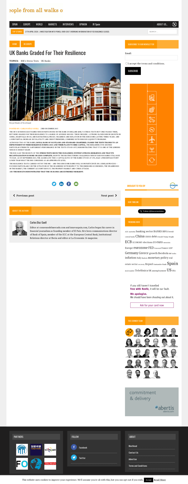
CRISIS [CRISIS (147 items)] (148, 236)
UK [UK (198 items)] (149, 270)
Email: (128, 53)
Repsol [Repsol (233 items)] (149, 264)
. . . (174, 24)
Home (14, 43)
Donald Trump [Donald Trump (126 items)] (162, 237)
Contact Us (133, 452)
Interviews (68, 24)
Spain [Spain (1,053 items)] (172, 263)
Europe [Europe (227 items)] (129, 248)
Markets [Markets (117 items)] (144, 258)
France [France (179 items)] (164, 248)
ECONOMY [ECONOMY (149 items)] (137, 242)
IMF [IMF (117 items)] (170, 253)
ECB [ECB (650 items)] (128, 241)
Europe (26, 24)
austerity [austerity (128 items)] (132, 231)
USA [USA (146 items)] (174, 270)
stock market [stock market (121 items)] (129, 271)
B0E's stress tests (30, 60)
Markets (52, 24)
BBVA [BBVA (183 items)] (165, 231)
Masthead (133, 445)
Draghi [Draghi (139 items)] (171, 236)
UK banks (46, 60)
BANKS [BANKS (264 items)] (157, 231)
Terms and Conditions (138, 465)
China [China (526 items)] (140, 236)
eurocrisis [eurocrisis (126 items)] (166, 242)
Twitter (78, 458)
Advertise (133, 459)
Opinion (83, 24)
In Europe (28, 43)
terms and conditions (152, 63)
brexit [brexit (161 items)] (171, 231)
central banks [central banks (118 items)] (130, 237)
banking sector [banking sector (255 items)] (144, 231)
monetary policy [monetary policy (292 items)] (158, 257)
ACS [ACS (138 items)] (126, 231)
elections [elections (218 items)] (147, 242)
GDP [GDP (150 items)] (171, 248)
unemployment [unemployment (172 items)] (159, 270)
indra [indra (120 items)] (174, 253)
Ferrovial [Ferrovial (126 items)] (157, 248)
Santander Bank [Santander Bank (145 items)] (159, 264)
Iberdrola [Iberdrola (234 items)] (163, 253)
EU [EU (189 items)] (154, 242)
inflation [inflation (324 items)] (130, 258)
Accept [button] (148, 480)
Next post (109, 195)
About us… (162, 24)
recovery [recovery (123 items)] (141, 264)
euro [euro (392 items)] (159, 242)
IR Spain (96, 24)
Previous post (23, 195)
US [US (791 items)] (169, 270)
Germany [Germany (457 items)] (131, 253)
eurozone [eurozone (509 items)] (141, 247)
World (39, 24)
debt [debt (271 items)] (154, 236)
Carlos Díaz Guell (29, 128)
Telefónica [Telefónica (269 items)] (141, 270)
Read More (160, 479)
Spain (14, 24)
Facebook (79, 447)
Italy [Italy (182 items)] (139, 257)
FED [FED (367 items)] (151, 248)
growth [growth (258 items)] (153, 253)
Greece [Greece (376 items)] (143, 253)
